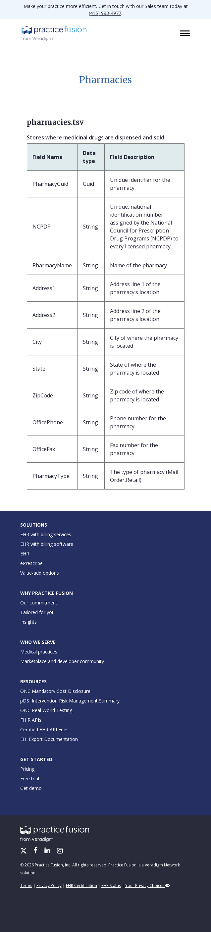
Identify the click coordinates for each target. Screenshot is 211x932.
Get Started (36, 759)
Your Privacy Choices (147, 885)
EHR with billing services (45, 534)
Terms (26, 885)
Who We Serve (38, 642)
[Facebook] (36, 851)
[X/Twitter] (24, 851)
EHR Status (111, 885)
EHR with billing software (46, 544)
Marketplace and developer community (62, 661)
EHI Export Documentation (49, 739)
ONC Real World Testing (46, 710)
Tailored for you (37, 612)
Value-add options (39, 573)
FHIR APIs (30, 720)
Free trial (29, 778)
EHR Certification (81, 885)
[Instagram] (60, 851)
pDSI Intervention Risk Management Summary (70, 701)
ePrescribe (31, 563)
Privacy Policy (49, 885)
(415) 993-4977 (105, 13)
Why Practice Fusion (46, 593)
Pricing (27, 769)
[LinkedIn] (48, 851)
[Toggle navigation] (185, 34)
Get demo (31, 788)
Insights (28, 622)
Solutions (33, 525)
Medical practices (38, 651)
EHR (24, 553)
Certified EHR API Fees (44, 729)
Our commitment (38, 602)
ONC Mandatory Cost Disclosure (55, 691)
